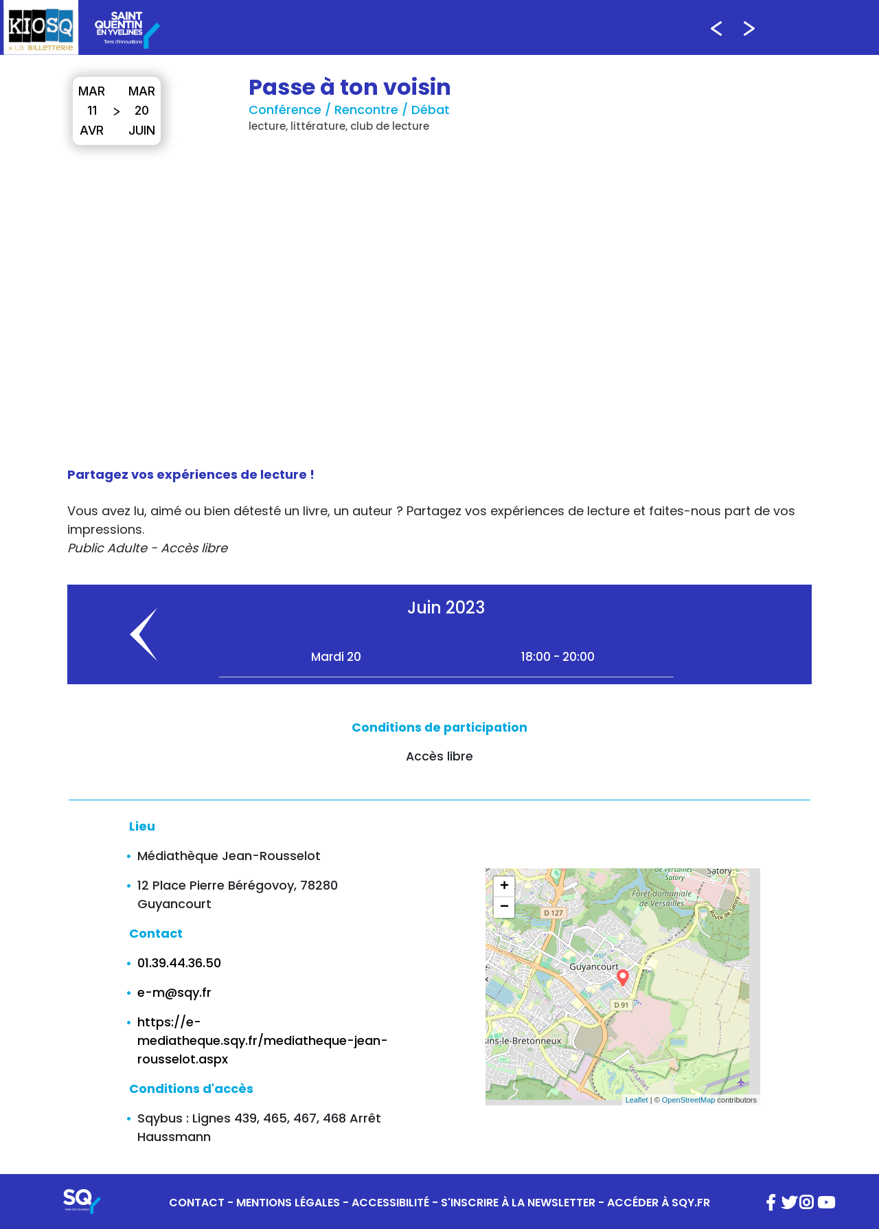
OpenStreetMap (689, 1100)
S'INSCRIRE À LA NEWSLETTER (518, 1202)
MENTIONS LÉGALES (288, 1202)
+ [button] (504, 887)
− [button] (504, 907)
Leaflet (637, 1100)
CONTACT (197, 1202)
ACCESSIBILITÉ (390, 1202)
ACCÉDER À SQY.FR (658, 1202)
